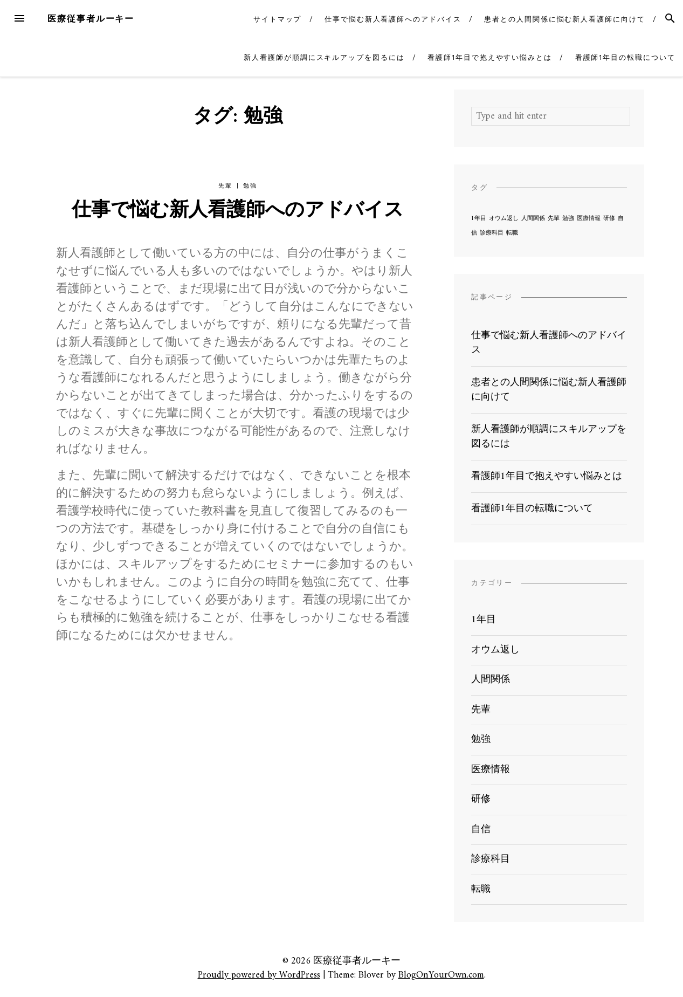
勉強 (250, 185)
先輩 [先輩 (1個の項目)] (554, 219)
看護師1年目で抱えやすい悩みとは (489, 57)
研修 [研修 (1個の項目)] (609, 219)
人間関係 (490, 679)
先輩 (225, 185)
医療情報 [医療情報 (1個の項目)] (589, 219)
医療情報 (490, 769)
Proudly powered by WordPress (259, 975)
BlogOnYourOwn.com (441, 975)
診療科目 (490, 859)
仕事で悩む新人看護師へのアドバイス (393, 19)
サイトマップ (277, 19)
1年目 (483, 619)
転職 (481, 889)
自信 (481, 829)
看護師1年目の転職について (625, 57)
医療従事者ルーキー (90, 18)
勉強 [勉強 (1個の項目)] (568, 219)
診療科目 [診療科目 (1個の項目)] (491, 233)
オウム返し (495, 650)
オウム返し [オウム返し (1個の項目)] (504, 219)
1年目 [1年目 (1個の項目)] (478, 219)
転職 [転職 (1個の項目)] (512, 233)
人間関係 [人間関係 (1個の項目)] (533, 219)
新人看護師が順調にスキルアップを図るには (324, 57)
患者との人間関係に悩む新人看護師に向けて (564, 19)
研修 (481, 799)
